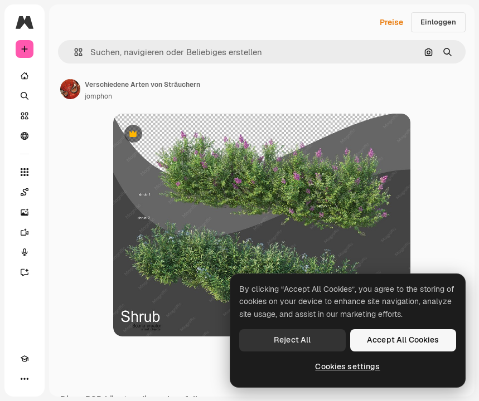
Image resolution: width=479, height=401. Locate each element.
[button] (74, 52)
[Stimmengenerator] (24, 252)
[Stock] (24, 116)
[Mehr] (24, 379)
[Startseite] (24, 76)
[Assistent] (24, 272)
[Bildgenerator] (24, 212)
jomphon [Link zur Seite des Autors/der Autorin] (98, 96)
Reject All (292, 340)
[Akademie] (24, 359)
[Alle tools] (24, 172)
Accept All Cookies (403, 340)
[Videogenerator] (24, 232)
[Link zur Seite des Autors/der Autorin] (70, 89)
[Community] (24, 136)
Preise (391, 22)
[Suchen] (24, 96)
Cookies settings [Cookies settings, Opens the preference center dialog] (347, 366)
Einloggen (438, 22)
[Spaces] (24, 192)
